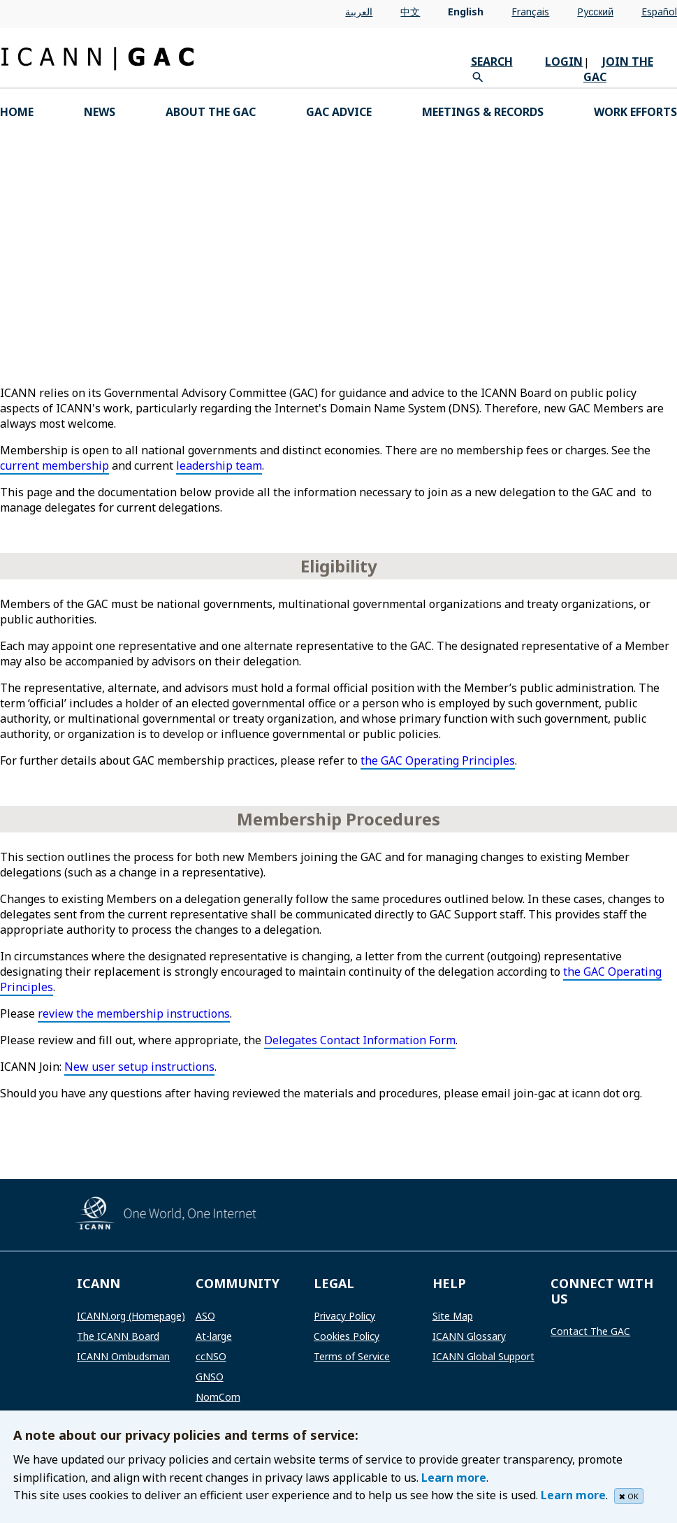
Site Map (452, 1315)
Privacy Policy (344, 1315)
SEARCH (492, 61)
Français (530, 11)
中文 (410, 11)
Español (659, 11)
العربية (358, 11)
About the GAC (211, 112)
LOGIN (564, 61)
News (99, 112)
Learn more (453, 1477)
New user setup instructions (139, 1066)
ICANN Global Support (483, 1356)
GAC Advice (339, 112)
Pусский (595, 11)
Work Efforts (635, 112)
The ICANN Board (118, 1336)
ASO (205, 1315)
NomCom (218, 1396)
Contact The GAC (590, 1331)
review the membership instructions (134, 1013)
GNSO (210, 1376)
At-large (214, 1336)
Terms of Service (352, 1356)
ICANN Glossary (469, 1336)
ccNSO (211, 1356)
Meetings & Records (483, 112)
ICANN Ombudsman (123, 1356)
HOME (17, 112)
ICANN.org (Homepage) (131, 1315)
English (465, 11)
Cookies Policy (346, 1336)
